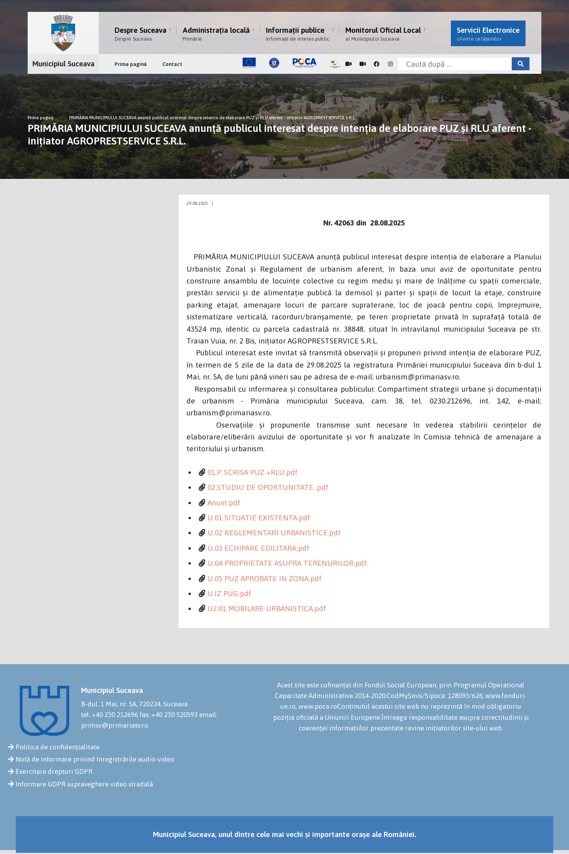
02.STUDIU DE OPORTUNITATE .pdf (267, 487)
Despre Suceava (140, 34)
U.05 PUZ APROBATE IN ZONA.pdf (264, 578)
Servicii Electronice (488, 34)
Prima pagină (131, 64)
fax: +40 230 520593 (168, 715)
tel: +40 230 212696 (109, 715)
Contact (172, 64)
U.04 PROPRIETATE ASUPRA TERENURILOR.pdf (287, 563)
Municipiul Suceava (63, 63)
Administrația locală (216, 34)
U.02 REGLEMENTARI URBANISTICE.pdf (274, 532)
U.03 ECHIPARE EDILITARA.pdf (258, 548)
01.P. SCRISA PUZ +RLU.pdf (252, 472)
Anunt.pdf (223, 502)
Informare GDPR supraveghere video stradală (84, 784)
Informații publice (297, 34)
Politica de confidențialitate (57, 747)
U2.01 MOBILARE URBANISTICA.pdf (266, 608)
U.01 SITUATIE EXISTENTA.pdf (258, 517)
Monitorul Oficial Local (383, 34)
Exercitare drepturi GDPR (53, 771)
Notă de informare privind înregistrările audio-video (94, 759)
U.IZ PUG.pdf (229, 593)
